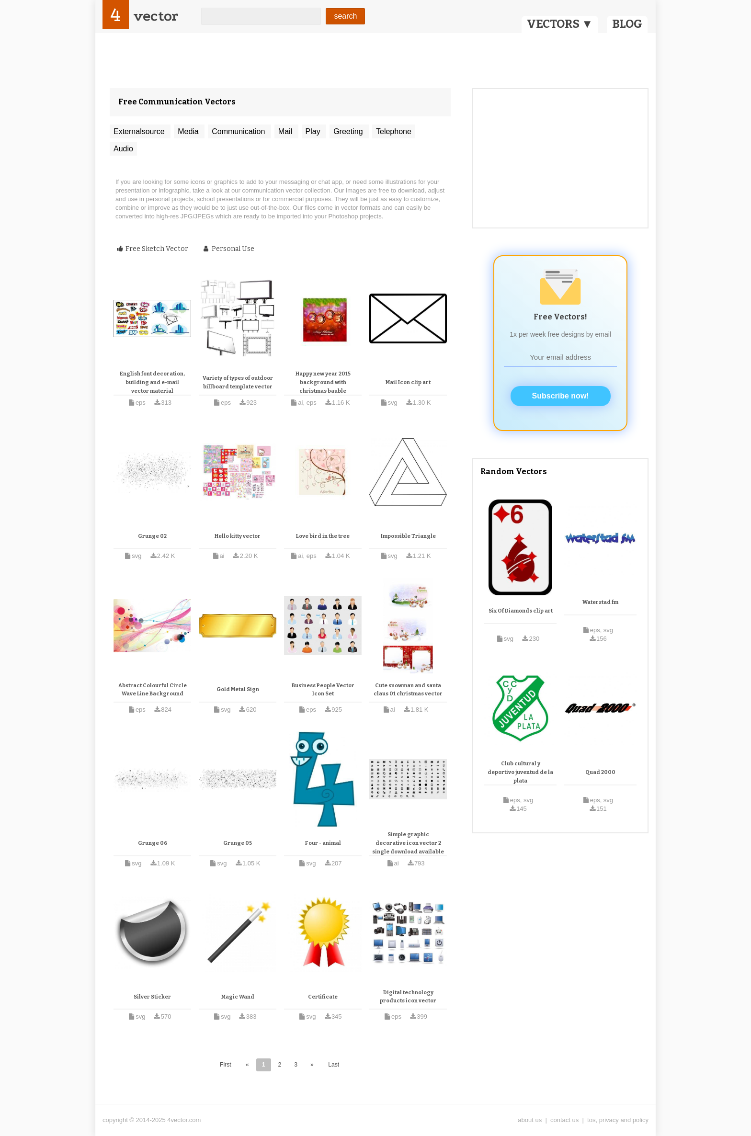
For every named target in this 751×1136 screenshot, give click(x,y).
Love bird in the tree (323, 536)
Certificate (323, 997)
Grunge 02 (152, 536)
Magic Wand (237, 997)
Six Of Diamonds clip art (521, 611)
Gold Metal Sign (237, 689)
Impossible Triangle (408, 536)
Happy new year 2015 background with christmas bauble (323, 382)
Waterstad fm (600, 602)
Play (314, 131)
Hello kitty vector (238, 536)
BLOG (627, 24)
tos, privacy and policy (618, 1120)
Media (189, 131)
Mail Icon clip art (408, 382)
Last (333, 1064)
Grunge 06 (152, 843)
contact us (564, 1120)
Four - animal (323, 843)
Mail (286, 131)
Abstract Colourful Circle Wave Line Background (152, 689)
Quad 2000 (600, 772)
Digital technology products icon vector (408, 996)
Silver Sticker (152, 997)
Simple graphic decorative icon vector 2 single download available (408, 842)
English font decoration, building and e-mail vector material (152, 382)
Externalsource (140, 131)
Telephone (393, 131)
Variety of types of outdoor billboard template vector (238, 382)
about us (530, 1120)
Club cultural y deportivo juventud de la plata (520, 772)
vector (155, 16)
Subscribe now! (560, 396)
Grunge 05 (237, 843)
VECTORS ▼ (560, 24)
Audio (123, 149)
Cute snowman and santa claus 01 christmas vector (408, 689)
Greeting (349, 131)
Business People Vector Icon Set (323, 689)
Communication (239, 131)
